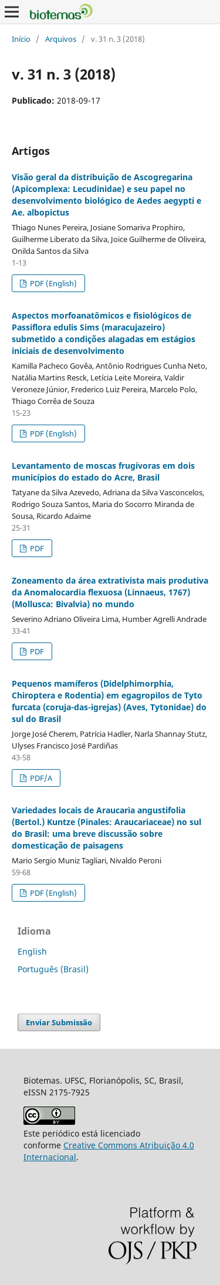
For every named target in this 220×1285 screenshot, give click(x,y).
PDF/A (40, 778)
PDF (36, 548)
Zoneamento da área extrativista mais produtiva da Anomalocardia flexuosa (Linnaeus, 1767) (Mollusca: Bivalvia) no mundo (110, 592)
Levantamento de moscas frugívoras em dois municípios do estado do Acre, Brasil (103, 471)
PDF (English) (52, 283)
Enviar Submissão (59, 1022)
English (32, 951)
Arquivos (60, 39)
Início (21, 39)
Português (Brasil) (53, 969)
